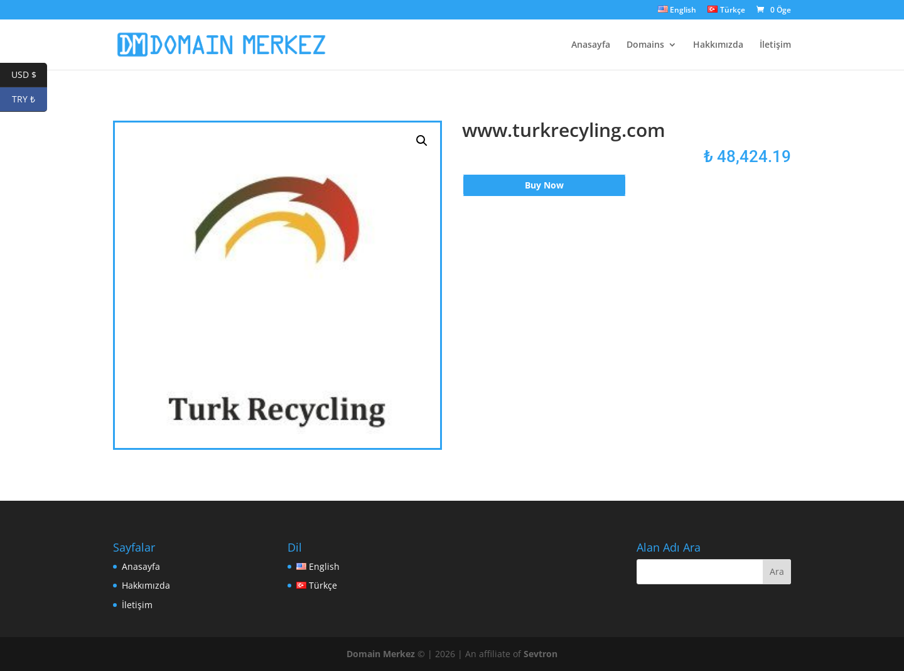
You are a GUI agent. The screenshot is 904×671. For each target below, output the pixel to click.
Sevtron (540, 654)
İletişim (775, 45)
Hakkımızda (718, 45)
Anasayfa (590, 45)
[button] (422, 140)
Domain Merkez (381, 654)
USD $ (29, 75)
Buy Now (544, 185)
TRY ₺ (29, 99)
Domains (645, 45)
